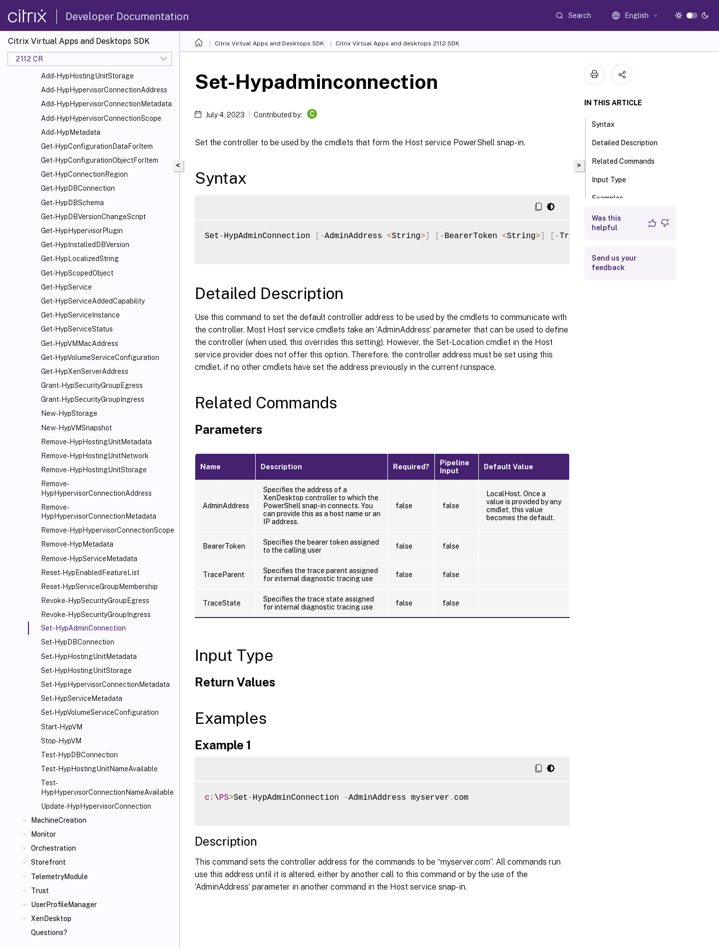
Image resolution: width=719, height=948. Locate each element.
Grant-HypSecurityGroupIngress (92, 399)
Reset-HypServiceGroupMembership (99, 587)
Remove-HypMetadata (77, 544)
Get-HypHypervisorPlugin (82, 231)
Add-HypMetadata (70, 132)
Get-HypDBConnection (78, 188)
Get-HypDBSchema (72, 203)
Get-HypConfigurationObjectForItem (99, 160)
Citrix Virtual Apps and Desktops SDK (269, 43)
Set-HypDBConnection (77, 642)
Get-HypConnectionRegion (84, 174)
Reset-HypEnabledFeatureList (90, 573)
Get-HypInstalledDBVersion (85, 245)
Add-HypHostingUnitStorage (87, 76)
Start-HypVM (61, 727)
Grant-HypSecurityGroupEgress (92, 385)
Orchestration (53, 848)
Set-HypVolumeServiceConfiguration (100, 712)
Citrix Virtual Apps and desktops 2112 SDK (397, 43)
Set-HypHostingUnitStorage (86, 670)
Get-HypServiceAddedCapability (93, 301)
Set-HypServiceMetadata (81, 698)
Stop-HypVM (61, 741)
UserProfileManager (64, 905)
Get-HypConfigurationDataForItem (97, 146)
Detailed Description (630, 142)
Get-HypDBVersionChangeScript (93, 217)
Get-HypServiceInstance (80, 315)
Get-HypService (66, 287)
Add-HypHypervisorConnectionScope (101, 118)
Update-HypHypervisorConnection (96, 806)
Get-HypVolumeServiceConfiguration (100, 357)
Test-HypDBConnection (79, 755)
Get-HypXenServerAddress (84, 371)
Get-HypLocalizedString (80, 259)
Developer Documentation (127, 16)
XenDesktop (51, 919)
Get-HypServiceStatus (77, 329)
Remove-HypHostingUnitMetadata (96, 442)
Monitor (43, 834)
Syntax (609, 123)
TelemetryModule (59, 877)
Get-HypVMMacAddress (79, 343)
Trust (40, 891)
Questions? (49, 933)
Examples (613, 197)
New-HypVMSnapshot (76, 428)
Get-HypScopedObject (77, 273)
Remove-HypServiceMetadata (89, 559)
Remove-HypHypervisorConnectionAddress (96, 488)
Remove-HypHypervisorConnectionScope (107, 530)
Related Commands (629, 160)
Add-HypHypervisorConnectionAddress (104, 90)
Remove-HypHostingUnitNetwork (95, 456)
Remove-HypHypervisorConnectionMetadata (98, 511)
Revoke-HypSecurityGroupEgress (95, 601)
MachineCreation (58, 820)
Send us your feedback (614, 263)
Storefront (48, 862)
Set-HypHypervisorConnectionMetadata (105, 684)
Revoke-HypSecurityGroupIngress (96, 615)
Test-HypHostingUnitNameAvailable (99, 769)
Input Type (614, 179)
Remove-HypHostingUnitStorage (94, 470)
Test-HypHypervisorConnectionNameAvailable (107, 787)
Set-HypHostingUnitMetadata (89, 656)
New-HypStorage (69, 413)
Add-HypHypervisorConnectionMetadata (106, 104)
